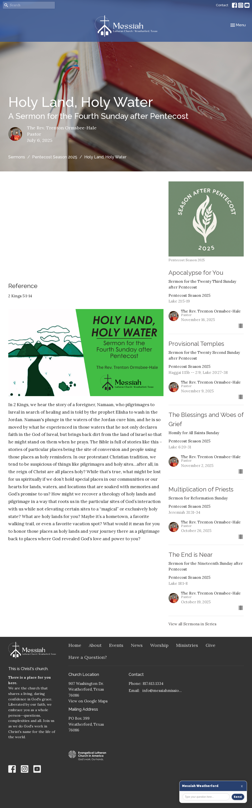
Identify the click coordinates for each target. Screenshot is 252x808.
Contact (222, 5)
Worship (159, 645)
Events (116, 645)
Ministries (187, 645)
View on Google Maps (88, 701)
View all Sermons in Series (192, 624)
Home (74, 645)
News (137, 645)
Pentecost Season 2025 (54, 157)
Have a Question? (87, 657)
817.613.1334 (153, 683)
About (95, 645)
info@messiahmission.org (163, 690)
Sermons (16, 157)
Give (210, 645)
